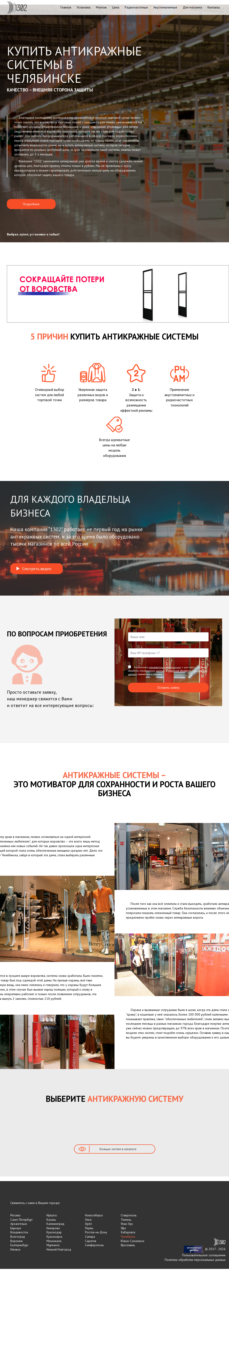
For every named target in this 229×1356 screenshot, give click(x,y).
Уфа (123, 1228)
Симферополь (94, 1245)
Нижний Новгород (58, 1249)
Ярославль (128, 1245)
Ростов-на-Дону (96, 1232)
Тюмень (126, 1220)
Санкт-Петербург (21, 1220)
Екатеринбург (19, 1245)
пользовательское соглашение (165, 667)
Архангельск (18, 1224)
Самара (90, 1237)
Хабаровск (128, 1232)
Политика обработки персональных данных (195, 1260)
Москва (15, 1215)
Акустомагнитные (165, 7)
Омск (88, 1220)
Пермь (89, 1228)
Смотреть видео (33, 568)
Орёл (88, 1224)
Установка (83, 7)
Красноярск (54, 1237)
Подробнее (31, 204)
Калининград (55, 1224)
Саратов (90, 1241)
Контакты (213, 7)
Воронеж (16, 1241)
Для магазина (192, 7)
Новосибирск (94, 1215)
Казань (51, 1220)
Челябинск (128, 1237)
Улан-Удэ (127, 1224)
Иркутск (51, 1215)
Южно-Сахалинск (132, 1241)
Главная (65, 7)
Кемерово (53, 1228)
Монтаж (101, 7)
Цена (115, 7)
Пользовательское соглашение (204, 1255)
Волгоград (17, 1237)
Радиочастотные (136, 7)
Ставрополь (128, 1215)
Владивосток (19, 1232)
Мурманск (53, 1245)
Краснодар (54, 1232)
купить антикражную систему (85, 145)
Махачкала (53, 1241)
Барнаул (15, 1228)
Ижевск (15, 1249)
